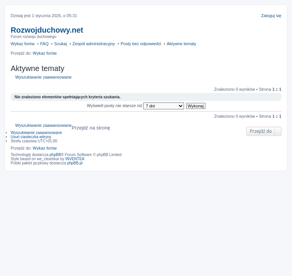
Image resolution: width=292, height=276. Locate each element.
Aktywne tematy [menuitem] (181, 43)
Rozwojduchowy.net (47, 30)
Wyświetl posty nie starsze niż (135, 105)
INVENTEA (74, 159)
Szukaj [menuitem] (60, 43)
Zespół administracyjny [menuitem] (93, 43)
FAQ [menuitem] (44, 43)
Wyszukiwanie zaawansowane (43, 77)
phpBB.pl (75, 163)
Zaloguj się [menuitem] (271, 15)
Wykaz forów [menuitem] (23, 43)
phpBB (55, 155)
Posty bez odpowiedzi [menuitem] (141, 43)
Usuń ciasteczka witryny (31, 137)
